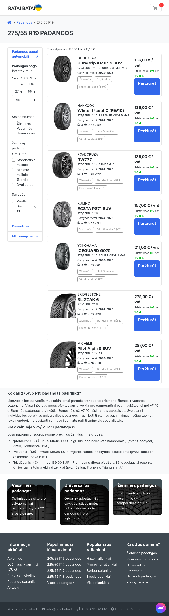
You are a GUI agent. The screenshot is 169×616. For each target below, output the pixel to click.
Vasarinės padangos (142, 559)
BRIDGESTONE (89, 297)
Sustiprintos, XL (26, 208)
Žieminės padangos (141, 553)
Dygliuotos (25, 184)
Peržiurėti (147, 86)
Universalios (26, 133)
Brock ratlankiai (99, 576)
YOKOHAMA (94, 248)
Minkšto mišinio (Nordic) (23, 175)
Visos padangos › (60, 583)
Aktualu (13, 587)
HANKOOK (100, 108)
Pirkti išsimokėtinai (21, 575)
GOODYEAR (99, 61)
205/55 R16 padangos (64, 558)
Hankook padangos (141, 576)
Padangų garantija (21, 581)
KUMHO (94, 206)
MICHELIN (94, 346)
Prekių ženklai (137, 582)
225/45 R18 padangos (64, 576)
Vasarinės (24, 128)
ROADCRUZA (87, 157)
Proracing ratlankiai (102, 564)
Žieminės (24, 123)
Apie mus (14, 558)
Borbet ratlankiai (99, 570)
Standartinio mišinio (26, 162)
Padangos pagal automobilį (25, 54)
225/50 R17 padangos (64, 564)
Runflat (22, 201)
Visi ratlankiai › (98, 583)
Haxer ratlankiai (99, 558)
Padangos (24, 22)
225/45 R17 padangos (64, 570)
